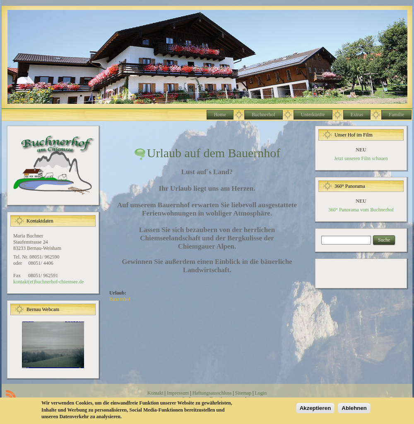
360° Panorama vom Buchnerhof (361, 210)
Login (261, 393)
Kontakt (155, 393)
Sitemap (243, 393)
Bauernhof (119, 299)
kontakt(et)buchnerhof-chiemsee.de (48, 282)
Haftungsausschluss (212, 393)
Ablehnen (354, 409)
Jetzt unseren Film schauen (361, 158)
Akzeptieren (315, 409)
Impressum (178, 393)
